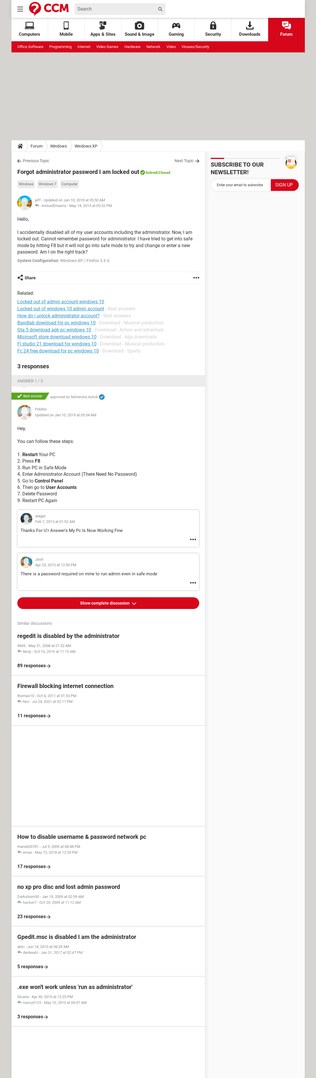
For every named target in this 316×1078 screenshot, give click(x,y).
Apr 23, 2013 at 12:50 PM (55, 565)
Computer (69, 184)
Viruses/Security (195, 47)
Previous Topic (36, 160)
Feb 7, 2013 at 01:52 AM (55, 521)
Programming (60, 47)
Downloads (250, 29)
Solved (151, 172)
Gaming (176, 29)
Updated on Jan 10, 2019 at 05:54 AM (65, 415)
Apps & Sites (103, 29)
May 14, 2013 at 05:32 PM (90, 205)
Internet (83, 47)
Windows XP (86, 146)
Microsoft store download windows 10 (57, 337)
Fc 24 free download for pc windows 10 (58, 351)
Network (153, 47)
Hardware (132, 47)
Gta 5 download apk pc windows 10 (54, 330)
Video (171, 47)
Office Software (30, 47)
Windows (58, 146)
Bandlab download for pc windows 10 (56, 323)
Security (213, 29)
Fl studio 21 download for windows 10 (57, 344)
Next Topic (184, 160)
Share (30, 278)
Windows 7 (47, 184)
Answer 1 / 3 (30, 381)
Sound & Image (139, 29)
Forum (286, 29)
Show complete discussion (105, 603)
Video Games (107, 47)
